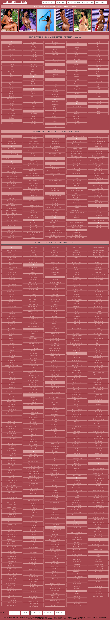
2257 (81, 618)
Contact (77, 618)
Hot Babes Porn (15, 2)
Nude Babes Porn (87, 2)
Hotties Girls (61, 2)
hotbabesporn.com (6, 617)
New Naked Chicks (48, 2)
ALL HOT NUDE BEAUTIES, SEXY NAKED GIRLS (55, 243)
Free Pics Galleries (74, 2)
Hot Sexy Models (101, 2)
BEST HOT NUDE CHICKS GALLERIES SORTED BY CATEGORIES (55, 37)
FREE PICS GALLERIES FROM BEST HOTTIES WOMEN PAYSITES (55, 131)
